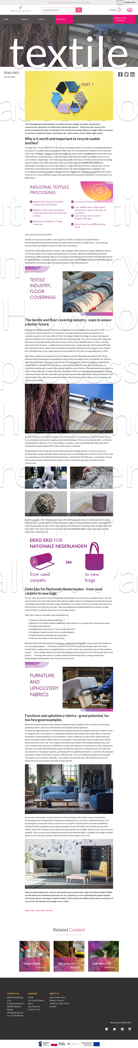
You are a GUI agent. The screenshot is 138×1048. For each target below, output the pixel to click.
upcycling (30, 910)
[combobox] (62, 9)
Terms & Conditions (59, 1003)
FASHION (24, 19)
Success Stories (36, 1000)
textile (50, 910)
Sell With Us (34, 1006)
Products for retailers (120, 19)
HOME (6, 19)
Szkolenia (60, 19)
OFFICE (42, 19)
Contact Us (34, 1009)
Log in (116, 10)
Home (30, 997)
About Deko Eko (58, 997)
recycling (41, 910)
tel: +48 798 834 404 (15, 1016)
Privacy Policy (57, 1000)
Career (53, 1006)
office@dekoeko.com (15, 1013)
